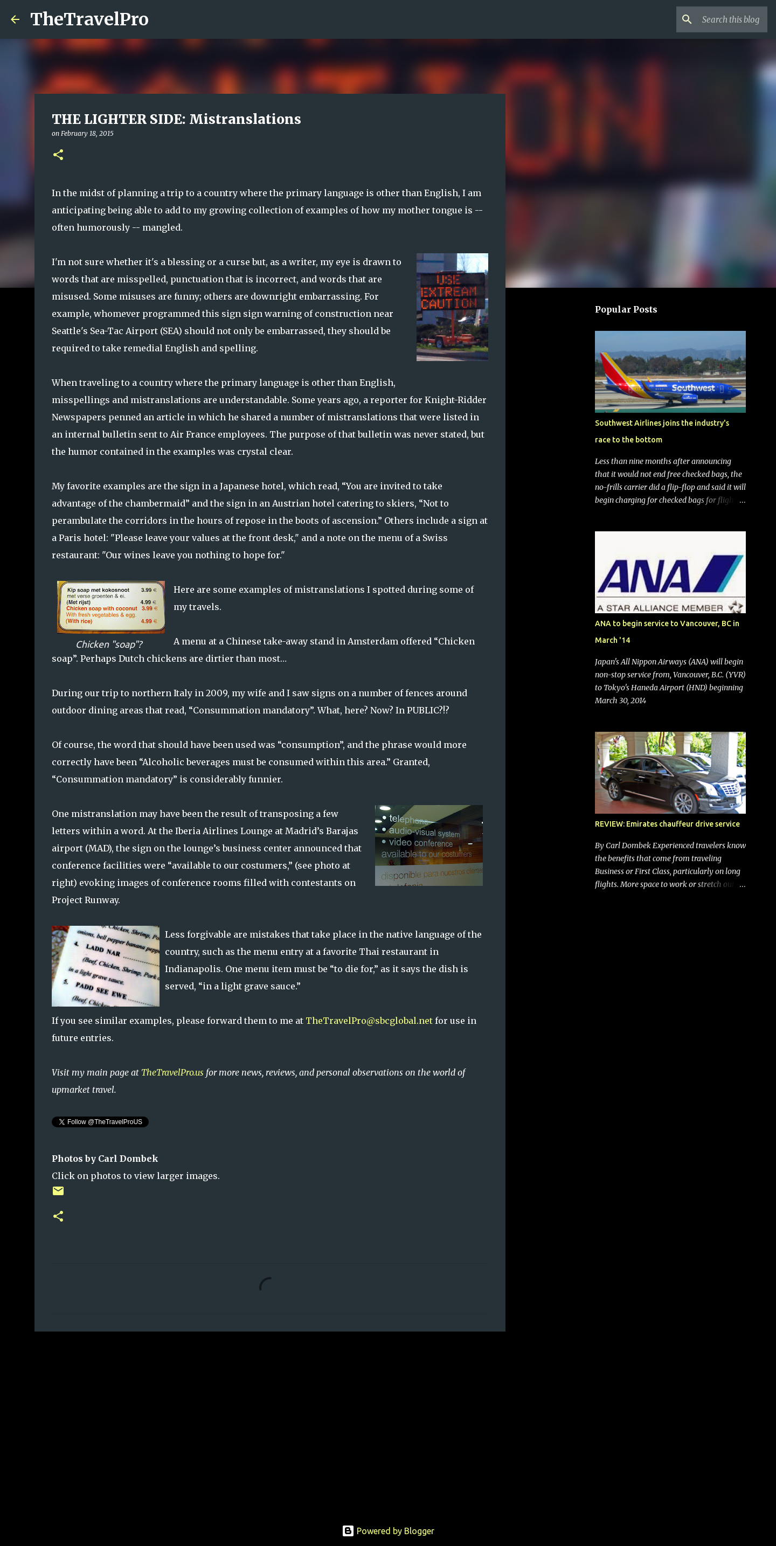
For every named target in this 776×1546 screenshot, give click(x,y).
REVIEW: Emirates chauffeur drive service (667, 824)
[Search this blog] (710, 19)
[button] (58, 155)
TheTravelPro (89, 19)
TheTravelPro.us (172, 1072)
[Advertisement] (270, 1423)
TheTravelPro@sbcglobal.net (369, 1020)
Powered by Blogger (388, 1531)
